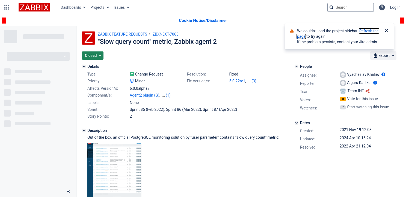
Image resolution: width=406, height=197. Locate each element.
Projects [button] (97, 7)
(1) (168, 95)
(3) (253, 81)
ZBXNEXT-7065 (166, 34)
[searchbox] (350, 7)
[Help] (382, 7)
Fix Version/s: (198, 81)
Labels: (93, 102)
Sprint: (92, 109)
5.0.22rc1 (237, 81)
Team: (305, 91)
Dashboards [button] (71, 7)
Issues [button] (119, 7)
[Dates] (296, 123)
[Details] (84, 66)
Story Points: (98, 116)
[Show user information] (383, 74)
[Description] (84, 130)
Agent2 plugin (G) (144, 95)
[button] (6, 7)
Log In (395, 7)
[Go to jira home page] (34, 7)
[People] (296, 66)
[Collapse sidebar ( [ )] (68, 191)
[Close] (386, 31)
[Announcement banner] (203, 20)
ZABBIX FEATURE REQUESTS (122, 34)
